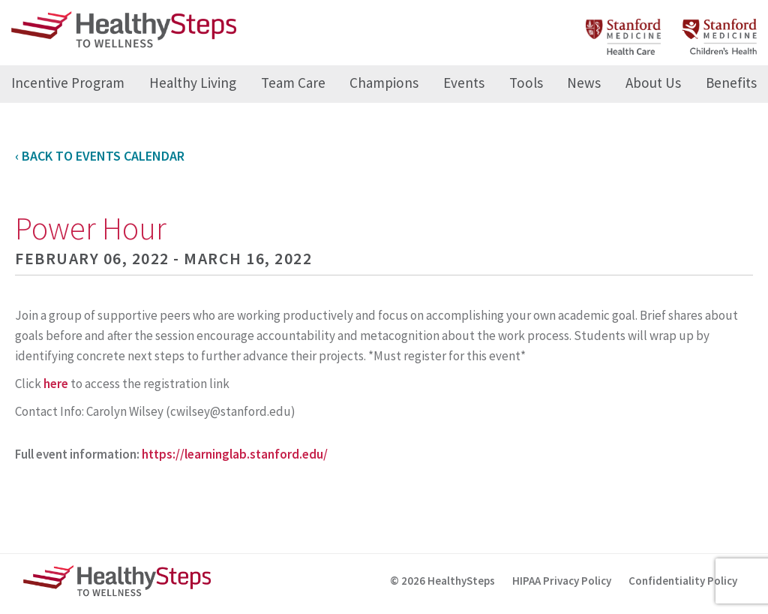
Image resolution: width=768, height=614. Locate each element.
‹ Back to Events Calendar (99, 155)
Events (463, 83)
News (584, 83)
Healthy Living (192, 83)
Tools (526, 83)
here (56, 383)
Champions (384, 83)
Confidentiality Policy (682, 580)
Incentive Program (67, 83)
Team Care (293, 83)
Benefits (731, 83)
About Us (653, 83)
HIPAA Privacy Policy (561, 580)
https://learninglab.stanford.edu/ (235, 454)
